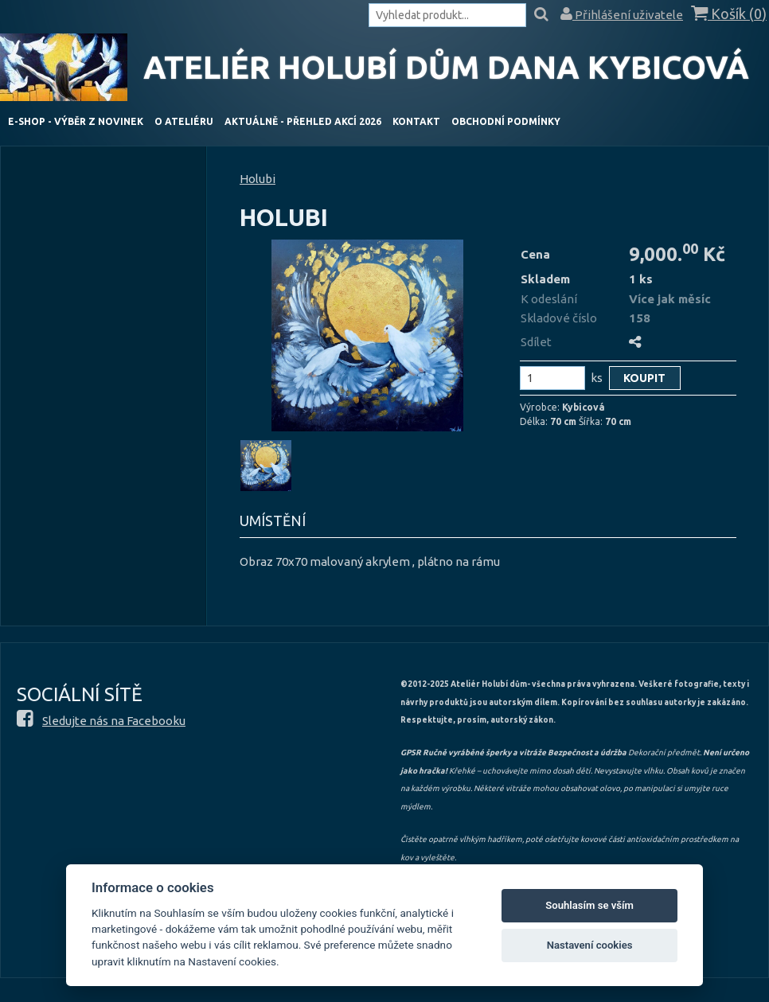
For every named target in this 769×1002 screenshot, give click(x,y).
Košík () (729, 14)
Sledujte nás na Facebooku (113, 720)
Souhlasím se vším (589, 905)
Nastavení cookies (590, 945)
